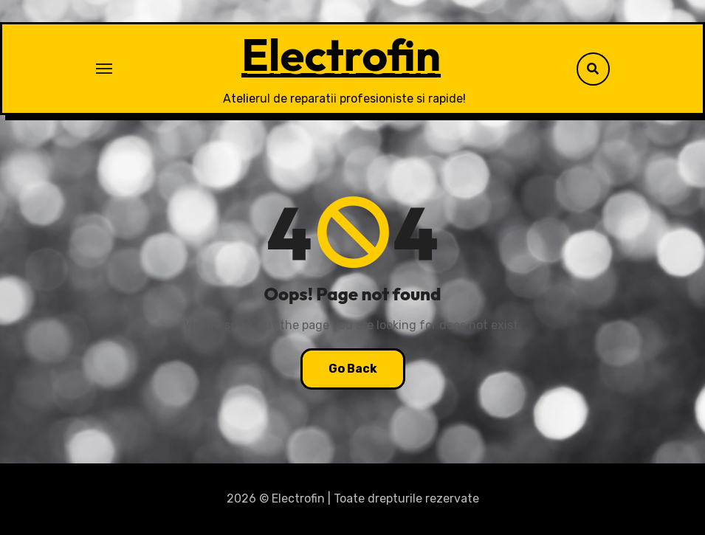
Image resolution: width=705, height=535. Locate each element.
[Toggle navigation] (104, 68)
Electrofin (341, 55)
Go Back (353, 369)
